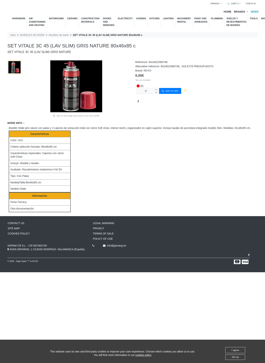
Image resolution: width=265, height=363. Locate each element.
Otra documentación (22, 208)
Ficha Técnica (18, 202)
